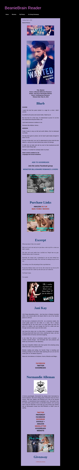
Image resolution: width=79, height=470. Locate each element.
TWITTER (40, 412)
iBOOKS (46, 209)
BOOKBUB (40, 419)
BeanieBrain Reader (23, 8)
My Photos (22, 14)
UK (46, 207)
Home (7, 14)
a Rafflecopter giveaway (40, 461)
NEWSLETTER (40, 426)
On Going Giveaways (33, 14)
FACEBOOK (40, 363)
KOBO (39, 209)
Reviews (14, 14)
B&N (33, 209)
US (42, 207)
